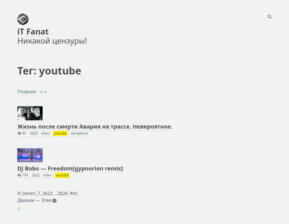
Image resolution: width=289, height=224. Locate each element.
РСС (73, 193)
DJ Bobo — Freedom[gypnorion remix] (70, 168)
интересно (79, 133)
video (45, 133)
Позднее (26, 91)
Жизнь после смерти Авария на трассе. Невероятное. (94, 126)
